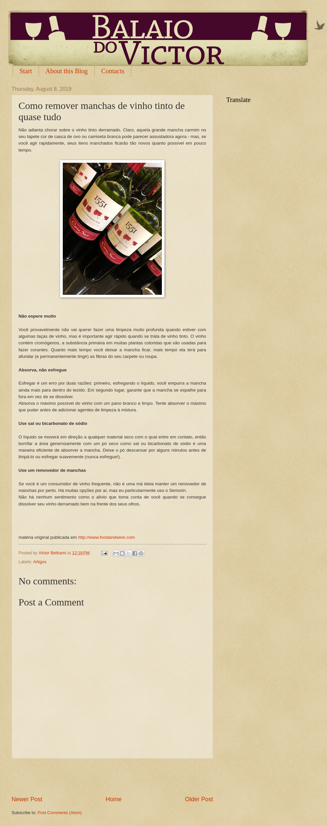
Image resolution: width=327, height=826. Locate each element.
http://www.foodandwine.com (106, 537)
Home (114, 799)
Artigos (39, 561)
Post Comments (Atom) (60, 812)
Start (25, 71)
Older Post (199, 799)
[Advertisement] (112, 777)
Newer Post (27, 799)
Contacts (113, 71)
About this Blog (67, 71)
